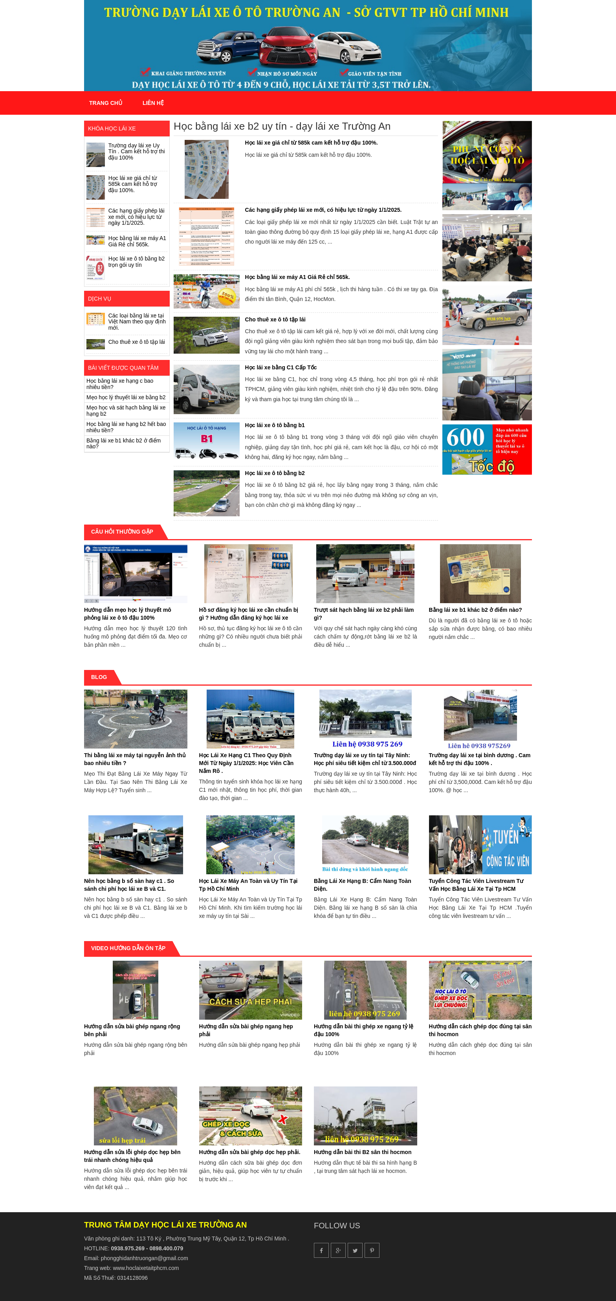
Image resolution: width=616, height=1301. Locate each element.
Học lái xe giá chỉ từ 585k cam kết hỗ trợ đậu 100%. (133, 184)
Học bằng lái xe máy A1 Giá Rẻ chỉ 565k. (137, 241)
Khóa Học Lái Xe (112, 128)
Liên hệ (153, 103)
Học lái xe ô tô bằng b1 (275, 425)
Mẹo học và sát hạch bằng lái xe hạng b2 (126, 410)
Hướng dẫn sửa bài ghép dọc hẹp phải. (250, 1152)
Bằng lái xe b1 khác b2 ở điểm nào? (123, 443)
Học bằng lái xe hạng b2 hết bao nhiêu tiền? (126, 427)
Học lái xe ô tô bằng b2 (275, 473)
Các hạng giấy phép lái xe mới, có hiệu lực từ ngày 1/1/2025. (136, 216)
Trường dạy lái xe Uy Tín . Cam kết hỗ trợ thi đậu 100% (136, 151)
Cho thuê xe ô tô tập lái (136, 342)
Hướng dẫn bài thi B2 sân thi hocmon (362, 1152)
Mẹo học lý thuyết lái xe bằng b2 (126, 397)
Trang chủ (105, 103)
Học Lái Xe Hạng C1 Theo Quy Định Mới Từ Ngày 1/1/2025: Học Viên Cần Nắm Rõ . (246, 763)
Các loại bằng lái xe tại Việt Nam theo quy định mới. (137, 321)
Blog (99, 677)
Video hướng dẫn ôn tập (128, 948)
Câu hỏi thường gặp (122, 531)
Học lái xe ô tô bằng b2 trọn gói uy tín (136, 261)
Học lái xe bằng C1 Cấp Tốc (281, 367)
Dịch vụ (99, 298)
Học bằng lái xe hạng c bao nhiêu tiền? (119, 384)
